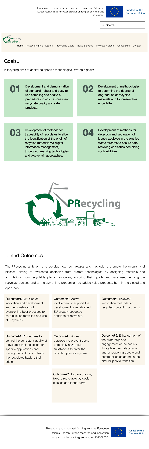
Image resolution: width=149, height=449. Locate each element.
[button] (65, 45)
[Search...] (122, 25)
